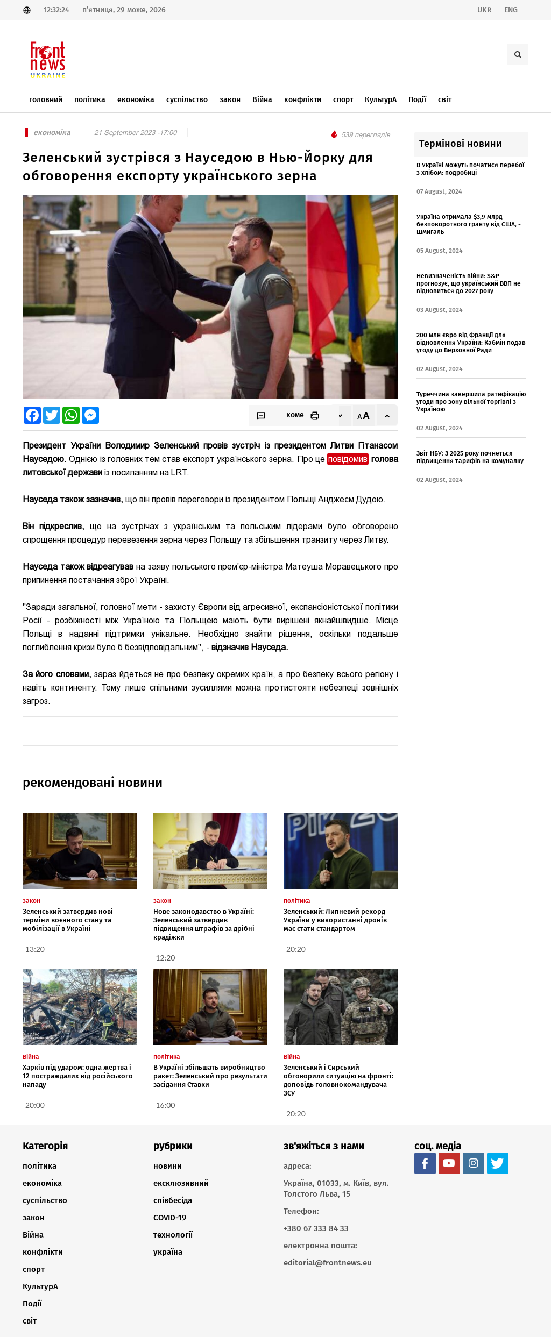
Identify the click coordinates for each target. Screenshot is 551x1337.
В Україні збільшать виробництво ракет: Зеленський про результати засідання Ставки (210, 1076)
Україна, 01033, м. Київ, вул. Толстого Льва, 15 (336, 1188)
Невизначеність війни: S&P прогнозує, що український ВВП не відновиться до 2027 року (468, 283)
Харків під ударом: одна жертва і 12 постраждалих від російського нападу (78, 1076)
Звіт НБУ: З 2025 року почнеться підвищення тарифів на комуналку (470, 457)
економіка (42, 1183)
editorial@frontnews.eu (328, 1263)
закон (34, 1217)
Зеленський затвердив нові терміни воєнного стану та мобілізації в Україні (68, 920)
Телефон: (301, 1211)
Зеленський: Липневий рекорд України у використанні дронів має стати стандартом (335, 920)
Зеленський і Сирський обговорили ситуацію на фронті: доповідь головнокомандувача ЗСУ (338, 1080)
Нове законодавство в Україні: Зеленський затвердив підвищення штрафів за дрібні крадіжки (204, 924)
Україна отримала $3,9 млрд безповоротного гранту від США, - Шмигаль (468, 224)
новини (167, 1166)
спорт (34, 1269)
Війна (33, 1235)
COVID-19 (169, 1217)
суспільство (45, 1200)
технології (173, 1235)
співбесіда (172, 1200)
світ (30, 1321)
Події (32, 1303)
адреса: (298, 1166)
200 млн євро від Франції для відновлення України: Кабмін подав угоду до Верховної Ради (471, 342)
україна (167, 1252)
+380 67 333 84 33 (316, 1228)
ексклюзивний (181, 1183)
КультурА (40, 1286)
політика (39, 1166)
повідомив (348, 459)
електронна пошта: (320, 1245)
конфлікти (43, 1252)
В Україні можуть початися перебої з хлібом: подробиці (470, 168)
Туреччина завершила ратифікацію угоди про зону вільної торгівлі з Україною (471, 401)
